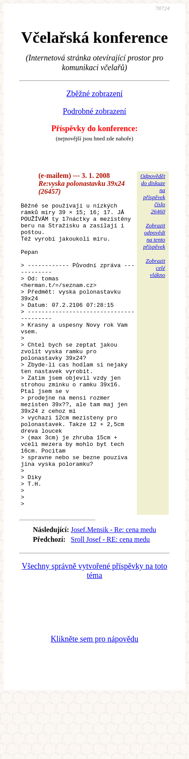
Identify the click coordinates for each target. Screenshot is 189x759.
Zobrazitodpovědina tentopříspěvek (154, 236)
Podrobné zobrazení (94, 111)
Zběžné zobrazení (94, 93)
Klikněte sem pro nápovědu (94, 699)
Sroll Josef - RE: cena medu (110, 600)
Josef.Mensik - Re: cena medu (113, 590)
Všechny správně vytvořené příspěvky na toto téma (94, 632)
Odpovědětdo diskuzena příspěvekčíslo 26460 (152, 194)
